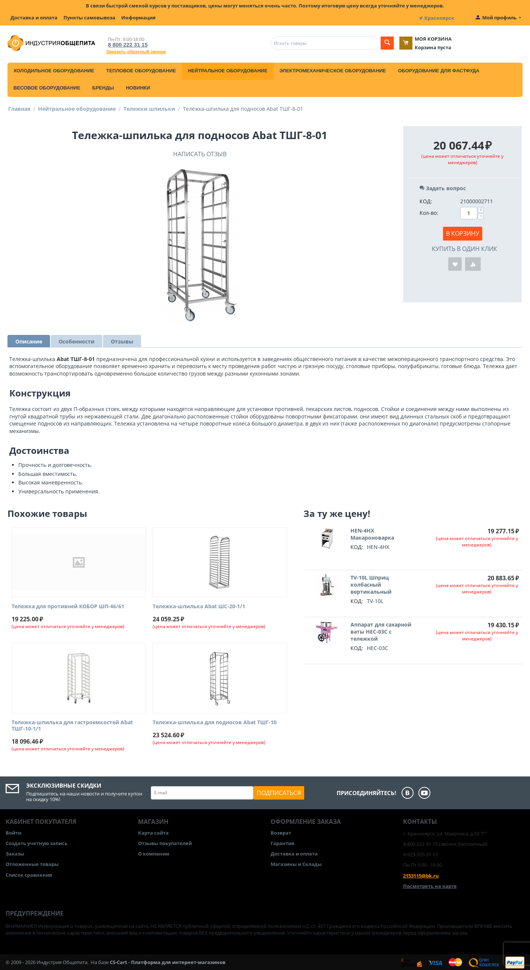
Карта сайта (153, 831)
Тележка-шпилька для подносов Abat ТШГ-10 (215, 721)
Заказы (15, 852)
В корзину (462, 232)
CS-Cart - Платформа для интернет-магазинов (167, 961)
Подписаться (279, 792)
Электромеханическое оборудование (333, 69)
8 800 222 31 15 (125, 43)
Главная (19, 107)
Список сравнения (29, 873)
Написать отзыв (200, 153)
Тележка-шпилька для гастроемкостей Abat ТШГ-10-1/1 (72, 724)
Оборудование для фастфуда (438, 69)
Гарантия (282, 842)
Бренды (103, 87)
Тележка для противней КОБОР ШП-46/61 (68, 606)
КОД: (426, 200)
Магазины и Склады (296, 863)
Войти (13, 831)
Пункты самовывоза (89, 17)
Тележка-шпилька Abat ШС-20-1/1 (199, 606)
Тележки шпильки (149, 107)
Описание (28, 340)
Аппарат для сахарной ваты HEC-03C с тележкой (380, 630)
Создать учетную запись (37, 842)
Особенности (76, 340)
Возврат (281, 831)
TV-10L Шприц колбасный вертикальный (371, 583)
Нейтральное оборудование (227, 69)
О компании (153, 852)
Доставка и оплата (33, 17)
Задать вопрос (443, 187)
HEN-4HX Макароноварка (372, 533)
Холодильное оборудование (53, 69)
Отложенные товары (32, 863)
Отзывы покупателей (165, 842)
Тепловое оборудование (141, 69)
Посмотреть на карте (430, 885)
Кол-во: (429, 211)
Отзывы (122, 340)
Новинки (138, 87)
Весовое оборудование (46, 87)
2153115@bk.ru (421, 874)
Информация (138, 17)
